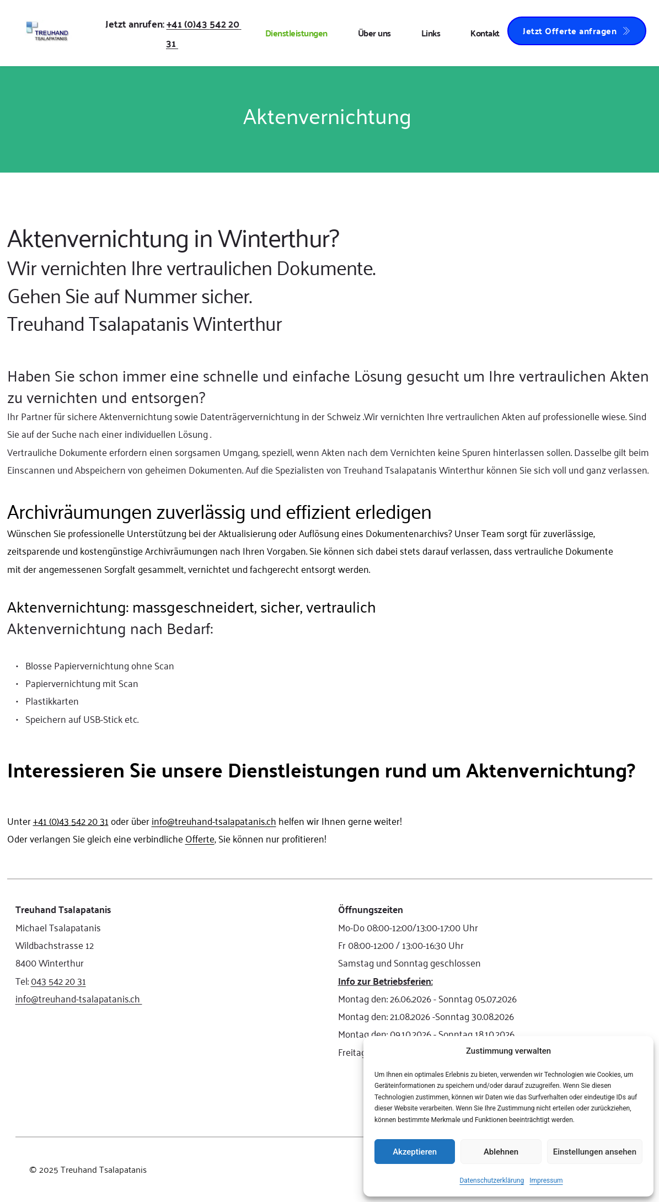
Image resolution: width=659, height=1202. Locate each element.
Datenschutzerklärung (491, 1180)
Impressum (545, 1180)
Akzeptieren (415, 1152)
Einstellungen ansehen (594, 1152)
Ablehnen (501, 1152)
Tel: (23, 980)
